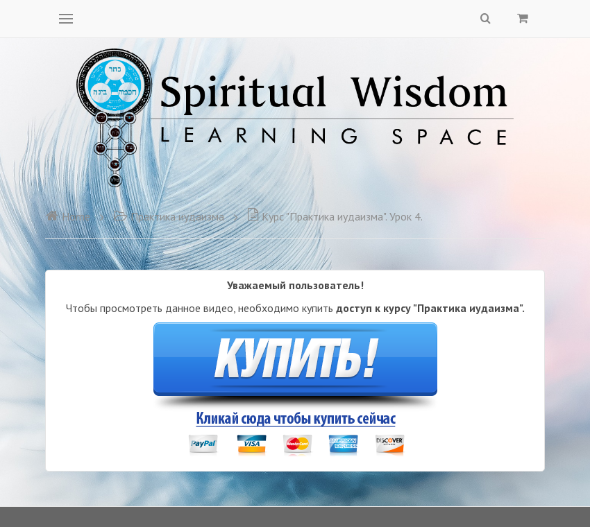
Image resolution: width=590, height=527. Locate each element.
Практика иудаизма (168, 216)
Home (67, 216)
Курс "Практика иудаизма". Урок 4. (335, 216)
